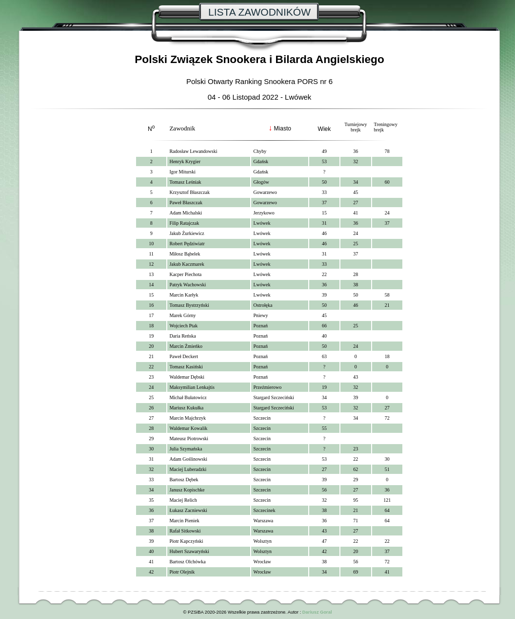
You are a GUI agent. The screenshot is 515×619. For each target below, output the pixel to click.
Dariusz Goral (317, 612)
